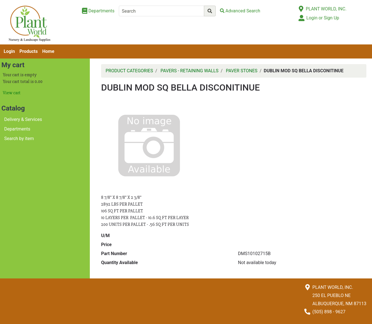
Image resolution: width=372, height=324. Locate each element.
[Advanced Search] (240, 11)
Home (48, 51)
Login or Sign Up (322, 18)
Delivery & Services (23, 119)
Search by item (19, 138)
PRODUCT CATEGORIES (129, 70)
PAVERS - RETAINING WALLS (190, 70)
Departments (17, 129)
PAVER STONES (241, 70)
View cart (12, 93)
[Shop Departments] (98, 11)
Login (9, 51)
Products (28, 51)
